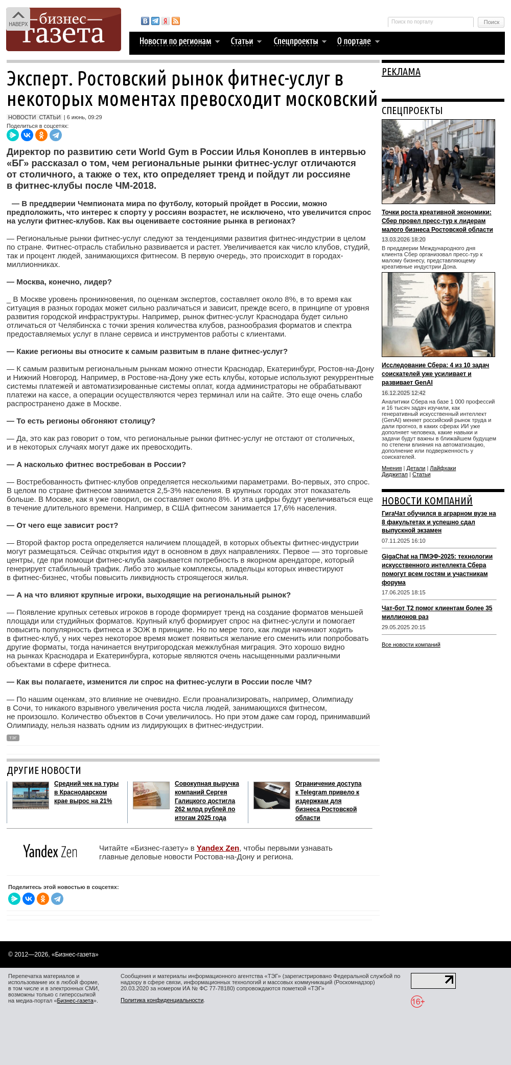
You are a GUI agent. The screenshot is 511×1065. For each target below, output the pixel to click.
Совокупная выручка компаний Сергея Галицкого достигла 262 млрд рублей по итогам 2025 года (207, 801)
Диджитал (395, 474)
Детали (416, 468)
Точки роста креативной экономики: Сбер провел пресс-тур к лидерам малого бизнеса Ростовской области (437, 221)
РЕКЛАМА (401, 71)
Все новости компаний (411, 644)
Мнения (392, 468)
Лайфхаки (443, 468)
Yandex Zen (218, 848)
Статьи (421, 474)
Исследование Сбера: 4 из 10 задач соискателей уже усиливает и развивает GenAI (435, 374)
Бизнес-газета (75, 1000)
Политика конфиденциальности (162, 1000)
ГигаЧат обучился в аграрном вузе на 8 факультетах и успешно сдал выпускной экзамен (439, 522)
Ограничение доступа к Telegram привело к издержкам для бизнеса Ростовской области (328, 801)
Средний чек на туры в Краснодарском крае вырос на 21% (86, 792)
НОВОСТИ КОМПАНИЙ (427, 500)
